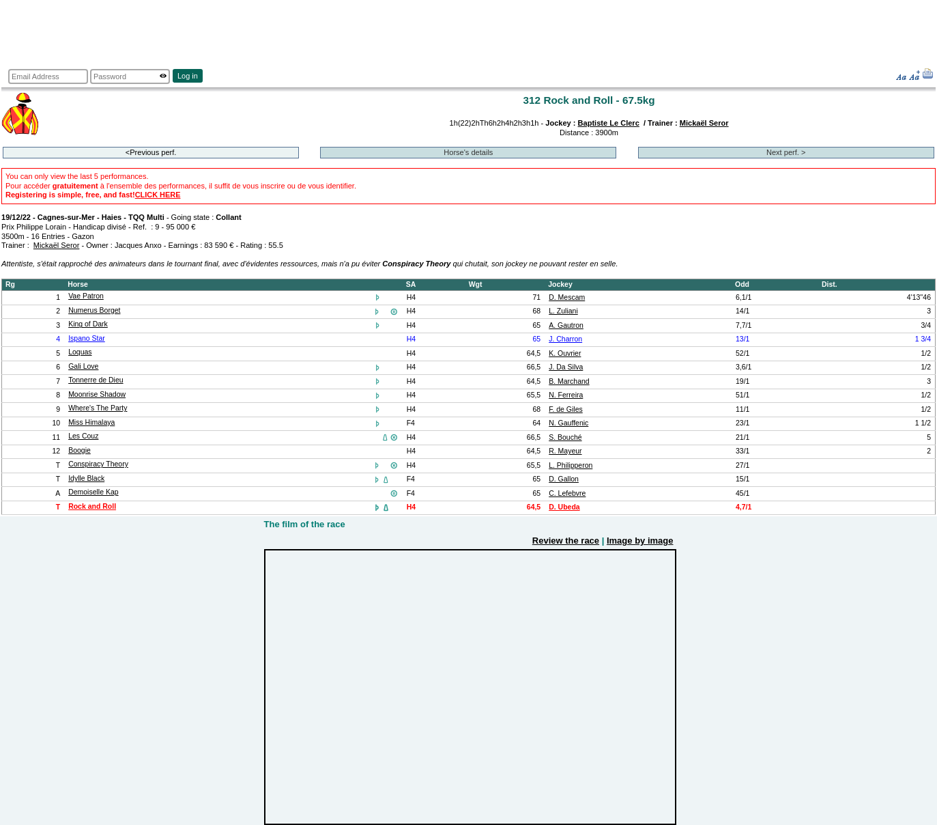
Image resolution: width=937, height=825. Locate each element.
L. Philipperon (570, 465)
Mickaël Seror (704, 123)
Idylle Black (86, 478)
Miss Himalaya (91, 422)
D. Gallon (564, 479)
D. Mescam (567, 297)
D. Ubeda (564, 507)
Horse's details (468, 152)
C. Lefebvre (567, 493)
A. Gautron (566, 325)
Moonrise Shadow (97, 394)
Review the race (565, 540)
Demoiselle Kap (93, 492)
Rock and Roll (92, 506)
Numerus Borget (94, 310)
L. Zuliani (563, 311)
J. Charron (565, 339)
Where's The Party (97, 408)
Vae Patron (86, 296)
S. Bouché (565, 437)
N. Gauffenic (568, 423)
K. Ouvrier (565, 353)
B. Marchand (569, 381)
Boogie (79, 450)
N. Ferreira (566, 395)
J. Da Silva (566, 367)
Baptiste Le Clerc (608, 123)
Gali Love (83, 366)
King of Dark (88, 324)
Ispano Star (86, 338)
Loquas (79, 352)
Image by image (640, 540)
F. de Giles (566, 409)
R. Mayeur (565, 451)
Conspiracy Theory (98, 464)
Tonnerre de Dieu (95, 380)
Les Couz (83, 436)
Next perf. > (785, 152)
